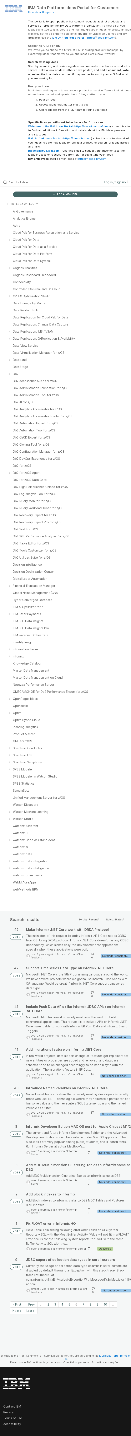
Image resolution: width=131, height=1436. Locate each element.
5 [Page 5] (69, 1304)
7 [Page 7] (83, 1304)
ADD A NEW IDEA (65, 194)
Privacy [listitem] (8, 1412)
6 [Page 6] (76, 1304)
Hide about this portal (41, 12)
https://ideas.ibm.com (101, 37)
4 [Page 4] (62, 1304)
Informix (60, 954)
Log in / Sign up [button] (116, 182)
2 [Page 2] (48, 1304)
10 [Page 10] (105, 1304)
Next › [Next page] (16, 1310)
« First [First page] (17, 1304)
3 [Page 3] (55, 1304)
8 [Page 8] (90, 1304)
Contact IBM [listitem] (12, 1406)
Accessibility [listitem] (12, 1424)
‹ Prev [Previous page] (30, 1304)
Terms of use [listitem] (12, 1418)
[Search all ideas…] (32, 182)
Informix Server (76, 1248)
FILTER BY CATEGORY (22, 203)
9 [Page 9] (98, 1304)
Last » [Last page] (30, 1310)
